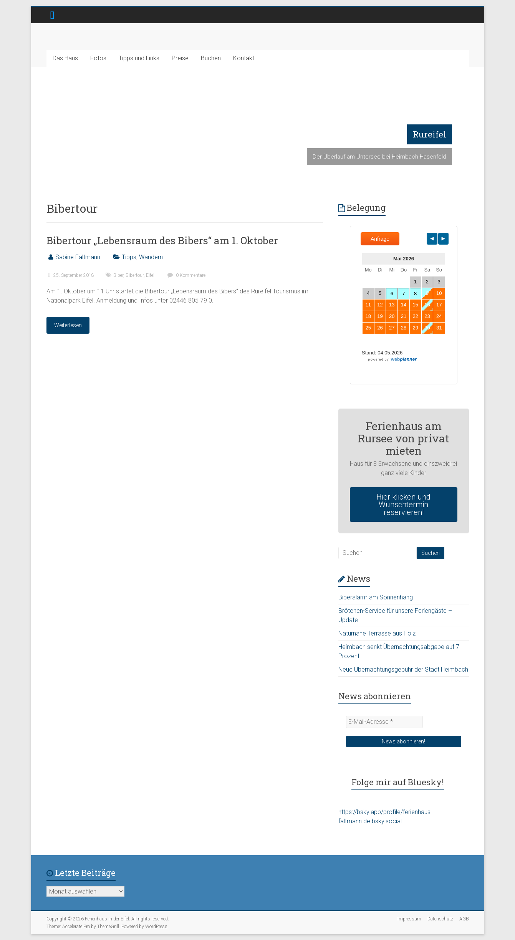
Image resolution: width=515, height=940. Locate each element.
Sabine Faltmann (77, 257)
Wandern (151, 257)
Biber (118, 275)
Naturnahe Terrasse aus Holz (377, 633)
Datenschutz (440, 919)
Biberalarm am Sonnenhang (375, 597)
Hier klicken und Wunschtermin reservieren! (403, 504)
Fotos (98, 58)
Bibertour (135, 275)
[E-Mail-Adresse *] (384, 722)
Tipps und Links (139, 58)
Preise (180, 58)
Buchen (211, 58)
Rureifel (429, 134)
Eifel (150, 275)
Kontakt (243, 58)
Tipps (129, 257)
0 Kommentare (185, 275)
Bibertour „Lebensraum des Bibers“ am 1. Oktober (162, 240)
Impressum (409, 919)
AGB (464, 919)
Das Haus (65, 58)
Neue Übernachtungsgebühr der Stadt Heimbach (403, 669)
